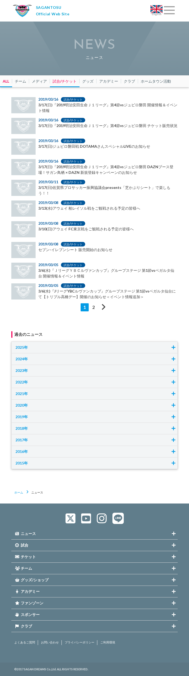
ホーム (18, 492)
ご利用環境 (107, 642)
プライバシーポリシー (79, 642)
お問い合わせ (50, 642)
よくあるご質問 (24, 642)
